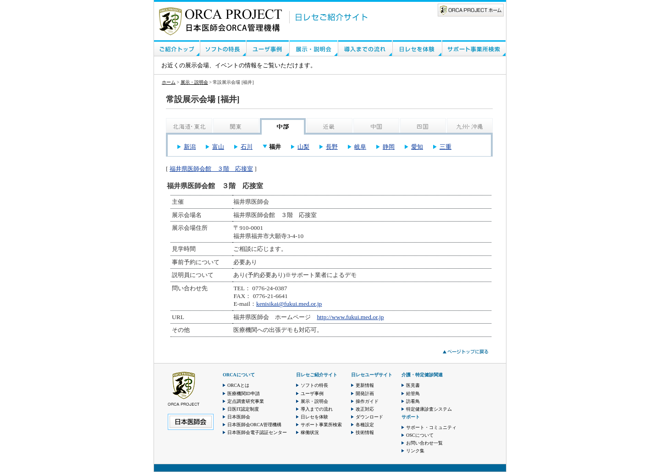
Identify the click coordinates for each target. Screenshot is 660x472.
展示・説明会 (194, 82)
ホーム (169, 82)
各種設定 (365, 424)
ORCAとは (238, 385)
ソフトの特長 (314, 385)
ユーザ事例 (312, 393)
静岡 (389, 146)
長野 (332, 146)
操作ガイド (367, 401)
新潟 (190, 146)
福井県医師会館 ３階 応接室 (211, 168)
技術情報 (365, 432)
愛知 (417, 146)
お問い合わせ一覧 (424, 442)
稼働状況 (310, 432)
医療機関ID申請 (243, 393)
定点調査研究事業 (245, 401)
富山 (218, 146)
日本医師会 (238, 416)
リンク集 (415, 450)
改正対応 (365, 409)
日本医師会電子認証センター (257, 432)
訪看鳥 (413, 401)
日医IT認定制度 (243, 409)
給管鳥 (413, 393)
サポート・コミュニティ (431, 427)
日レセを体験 (314, 416)
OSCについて (420, 435)
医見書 (413, 385)
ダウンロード (369, 416)
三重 (445, 146)
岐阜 (360, 146)
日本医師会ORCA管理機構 (254, 424)
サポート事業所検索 (321, 424)
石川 (247, 146)
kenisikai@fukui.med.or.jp (289, 303)
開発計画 (365, 393)
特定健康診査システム (429, 409)
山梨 (303, 146)
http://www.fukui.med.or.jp (350, 317)
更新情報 (365, 385)
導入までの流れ (317, 409)
